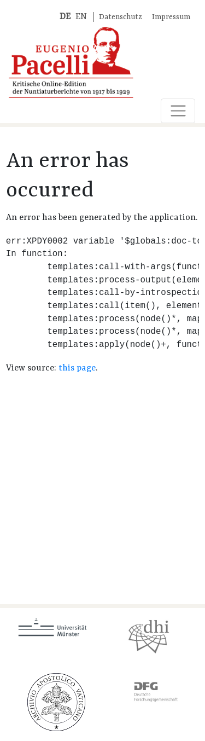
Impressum (171, 17)
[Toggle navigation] (178, 111)
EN (81, 17)
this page (77, 368)
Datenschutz (120, 17)
